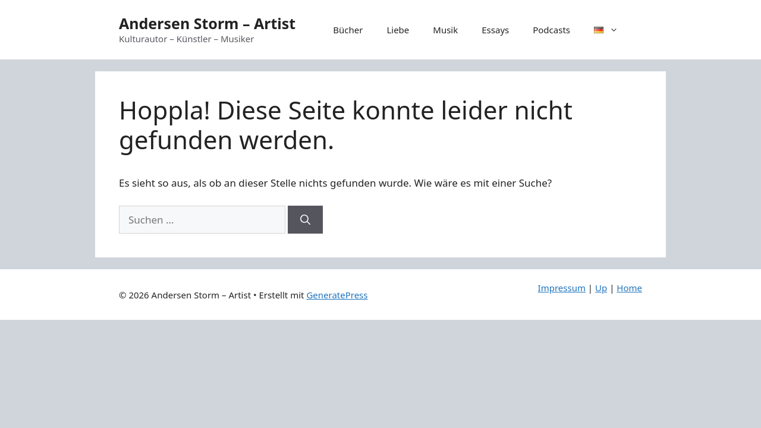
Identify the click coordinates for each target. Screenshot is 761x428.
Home (629, 288)
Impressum (562, 288)
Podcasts (551, 30)
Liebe (397, 30)
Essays (495, 30)
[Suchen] (305, 220)
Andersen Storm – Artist (207, 23)
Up (601, 288)
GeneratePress (336, 295)
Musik (445, 30)
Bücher (348, 30)
